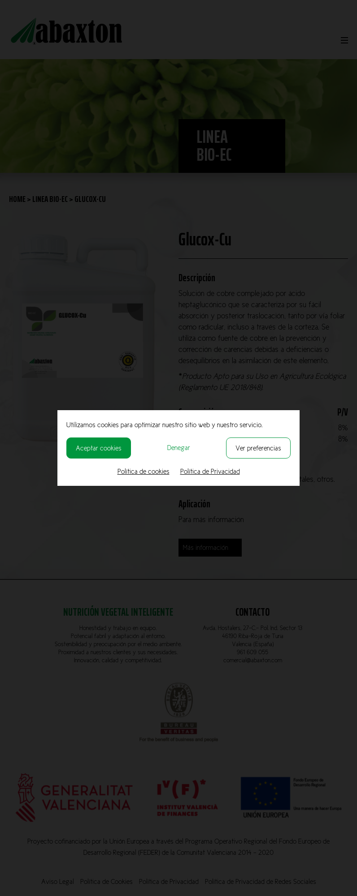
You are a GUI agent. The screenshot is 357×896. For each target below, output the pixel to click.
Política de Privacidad (210, 471)
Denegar (178, 447)
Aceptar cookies (99, 448)
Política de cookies (144, 471)
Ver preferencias (258, 448)
